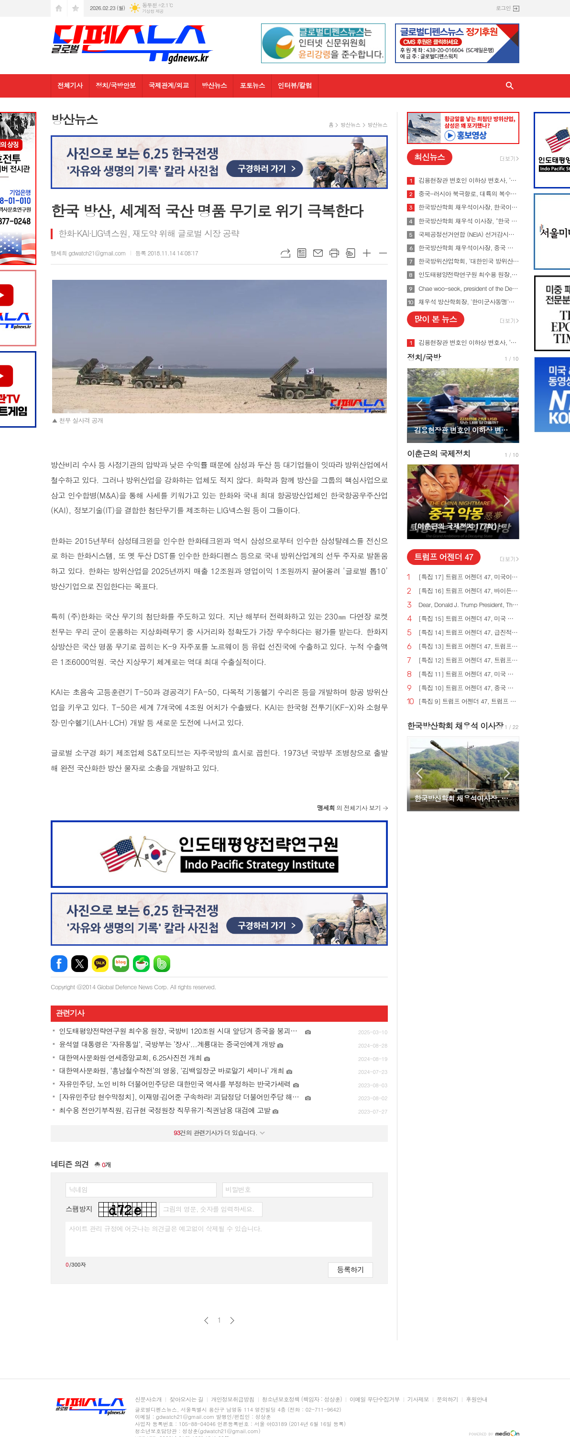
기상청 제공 (153, 11)
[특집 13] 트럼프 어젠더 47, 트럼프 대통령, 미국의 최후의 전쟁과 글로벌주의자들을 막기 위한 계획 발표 (468, 646)
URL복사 (285, 253)
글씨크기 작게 (383, 253)
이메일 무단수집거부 (375, 1399)
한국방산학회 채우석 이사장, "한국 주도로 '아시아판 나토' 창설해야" (468, 221)
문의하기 (447, 1399)
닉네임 (78, 1189)
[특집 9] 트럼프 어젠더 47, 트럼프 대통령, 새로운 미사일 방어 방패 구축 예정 (468, 701)
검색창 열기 (509, 86)
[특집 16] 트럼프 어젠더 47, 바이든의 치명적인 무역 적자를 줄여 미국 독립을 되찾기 (468, 591)
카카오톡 (100, 963)
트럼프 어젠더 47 (443, 557)
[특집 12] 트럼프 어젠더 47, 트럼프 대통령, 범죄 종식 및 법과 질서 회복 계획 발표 (468, 660)
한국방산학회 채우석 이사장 (455, 725)
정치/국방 (423, 357)
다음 (232, 1320)
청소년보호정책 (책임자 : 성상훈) (302, 1399)
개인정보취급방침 (232, 1399)
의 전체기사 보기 (349, 807)
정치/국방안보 (116, 85)
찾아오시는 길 (186, 1399)
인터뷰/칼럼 (295, 85)
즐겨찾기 (75, 8)
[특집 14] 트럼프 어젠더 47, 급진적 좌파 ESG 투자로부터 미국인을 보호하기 (468, 633)
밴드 (161, 963)
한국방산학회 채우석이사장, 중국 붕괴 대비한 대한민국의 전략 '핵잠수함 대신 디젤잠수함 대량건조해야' (468, 247)
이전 (206, 1320)
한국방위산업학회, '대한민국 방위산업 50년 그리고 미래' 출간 (468, 261)
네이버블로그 (120, 963)
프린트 (334, 253)
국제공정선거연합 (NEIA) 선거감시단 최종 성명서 (468, 234)
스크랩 (350, 253)
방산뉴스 (214, 85)
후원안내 (476, 1399)
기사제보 (418, 1399)
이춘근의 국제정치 (439, 453)
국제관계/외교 (169, 85)
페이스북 (59, 963)
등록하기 (350, 1269)
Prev (419, 405)
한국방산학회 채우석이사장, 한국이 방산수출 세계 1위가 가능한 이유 (468, 207)
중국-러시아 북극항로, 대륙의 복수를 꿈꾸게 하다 (468, 193)
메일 (318, 253)
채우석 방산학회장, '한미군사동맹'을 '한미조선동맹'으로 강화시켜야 (468, 302)
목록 (302, 253)
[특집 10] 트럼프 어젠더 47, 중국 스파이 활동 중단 (468, 688)
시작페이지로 (59, 8)
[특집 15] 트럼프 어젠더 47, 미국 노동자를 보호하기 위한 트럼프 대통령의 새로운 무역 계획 (468, 619)
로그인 (503, 7)
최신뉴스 (429, 157)
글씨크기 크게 (367, 253)
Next (507, 405)
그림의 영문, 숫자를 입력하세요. (208, 1208)
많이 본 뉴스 (435, 319)
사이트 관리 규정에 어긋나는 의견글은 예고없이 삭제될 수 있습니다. (165, 1228)
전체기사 (70, 85)
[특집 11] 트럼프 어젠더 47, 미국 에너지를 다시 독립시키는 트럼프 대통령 (468, 674)
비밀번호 (238, 1189)
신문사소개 (148, 1399)
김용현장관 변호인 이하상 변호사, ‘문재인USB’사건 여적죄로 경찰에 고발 (468, 180)
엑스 (79, 963)
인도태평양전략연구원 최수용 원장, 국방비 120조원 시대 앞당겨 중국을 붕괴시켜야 (468, 274)
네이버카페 (141, 963)
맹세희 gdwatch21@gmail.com (88, 253)
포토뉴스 (252, 85)
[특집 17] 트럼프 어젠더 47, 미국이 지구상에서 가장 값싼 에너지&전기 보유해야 (468, 577)
